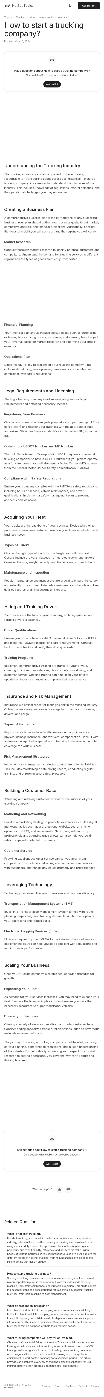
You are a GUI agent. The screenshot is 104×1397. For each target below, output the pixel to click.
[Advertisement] (52, 125)
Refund (83, 1386)
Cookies (70, 1386)
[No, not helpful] (68, 1189)
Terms (57, 1386)
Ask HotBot (89, 5)
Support (95, 1386)
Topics (8, 17)
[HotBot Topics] (18, 5)
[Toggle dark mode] (70, 5)
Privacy (46, 1386)
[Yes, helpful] (59, 1189)
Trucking (21, 17)
